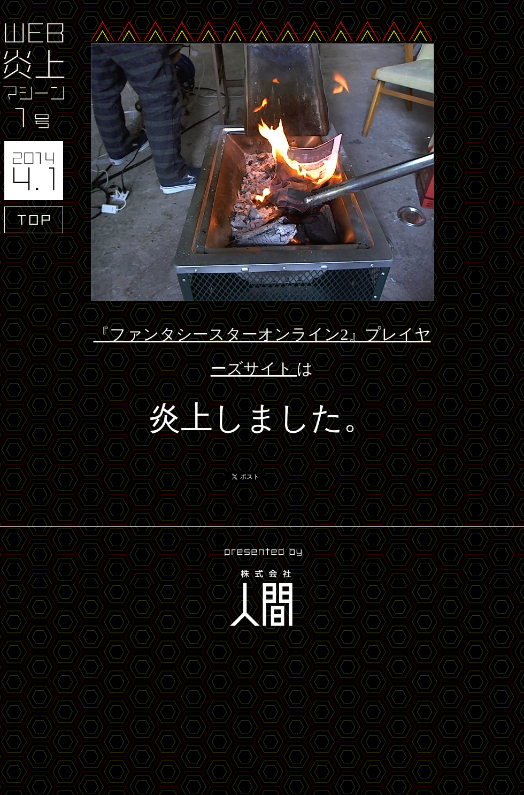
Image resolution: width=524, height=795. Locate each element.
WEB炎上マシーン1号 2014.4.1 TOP (34, 128)
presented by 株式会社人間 (262, 589)
